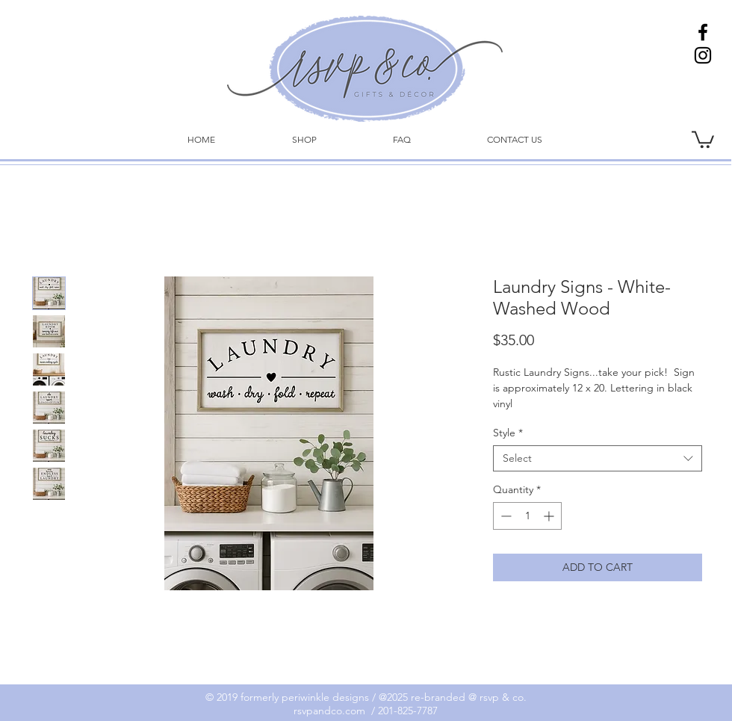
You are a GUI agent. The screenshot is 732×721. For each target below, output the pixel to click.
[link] (703, 138)
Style (508, 433)
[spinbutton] (527, 516)
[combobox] (597, 458)
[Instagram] (703, 55)
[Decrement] (504, 516)
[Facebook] (703, 32)
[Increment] (550, 516)
